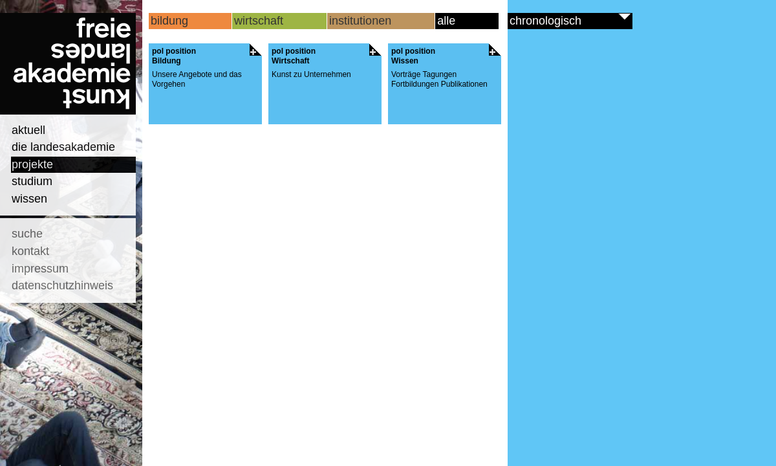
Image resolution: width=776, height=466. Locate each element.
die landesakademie (63, 146)
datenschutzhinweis (62, 285)
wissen (29, 198)
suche (27, 233)
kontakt (30, 251)
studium (32, 181)
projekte (32, 164)
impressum (40, 268)
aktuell (28, 130)
